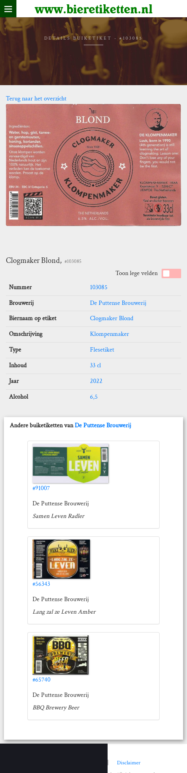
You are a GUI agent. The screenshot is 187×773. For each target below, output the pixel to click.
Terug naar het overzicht (36, 99)
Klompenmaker (109, 334)
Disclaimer (128, 762)
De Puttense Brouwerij (118, 303)
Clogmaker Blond (111, 318)
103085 (99, 287)
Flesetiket (102, 350)
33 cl (95, 365)
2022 (96, 381)
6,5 (94, 397)
